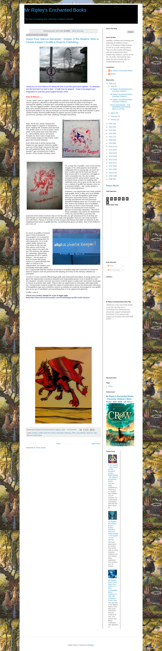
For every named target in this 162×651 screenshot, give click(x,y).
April (113, 86)
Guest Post (47, 433)
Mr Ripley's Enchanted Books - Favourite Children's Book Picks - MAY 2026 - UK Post (120, 399)
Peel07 (113, 74)
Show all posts (77, 31)
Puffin (74, 433)
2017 (111, 150)
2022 (111, 133)
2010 (111, 173)
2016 (111, 153)
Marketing (67, 433)
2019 (111, 143)
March (113, 113)
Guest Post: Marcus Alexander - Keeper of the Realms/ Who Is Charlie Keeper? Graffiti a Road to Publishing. (62, 41)
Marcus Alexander (58, 433)
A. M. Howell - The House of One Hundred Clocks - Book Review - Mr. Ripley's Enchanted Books (113, 473)
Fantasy (34, 433)
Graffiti (40, 433)
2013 (111, 163)
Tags (95, 433)
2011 (111, 169)
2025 (111, 124)
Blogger (91, 645)
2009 (111, 176)
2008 (111, 179)
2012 (111, 166)
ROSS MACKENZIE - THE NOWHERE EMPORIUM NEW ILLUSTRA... (120, 107)
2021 (111, 137)
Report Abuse (112, 185)
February (114, 116)
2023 (111, 130)
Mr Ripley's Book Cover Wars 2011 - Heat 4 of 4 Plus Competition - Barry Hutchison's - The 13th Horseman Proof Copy (113, 590)
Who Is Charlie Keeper (34, 435)
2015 (111, 156)
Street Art (90, 433)
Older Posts (96, 444)
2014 (111, 160)
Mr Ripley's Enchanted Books (55, 10)
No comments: (72, 430)
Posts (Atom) (41, 448)
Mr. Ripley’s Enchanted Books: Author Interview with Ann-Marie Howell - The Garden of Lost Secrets (113, 531)
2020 (111, 140)
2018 (111, 146)
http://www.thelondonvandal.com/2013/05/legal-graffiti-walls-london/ (60, 298)
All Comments (114, 270)
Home (58, 444)
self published (81, 433)
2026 (111, 83)
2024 (111, 127)
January (114, 120)
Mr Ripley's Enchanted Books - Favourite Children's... (121, 90)
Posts (111, 266)
